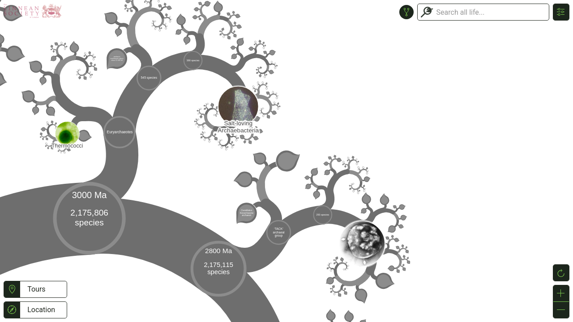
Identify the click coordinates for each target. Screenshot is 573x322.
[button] (12, 289)
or (286, 161)
